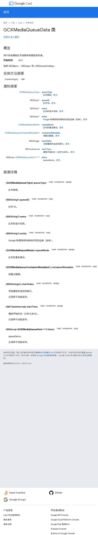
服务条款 (7, 520)
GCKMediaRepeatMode (29, 125)
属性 (17, 37)
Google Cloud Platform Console (65, 520)
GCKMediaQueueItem (25, 157)
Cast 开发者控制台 (11, 515)
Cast (23, 3)
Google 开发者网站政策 (46, 355)
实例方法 (8, 37)
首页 (6, 12)
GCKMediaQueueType (30, 92)
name (44, 108)
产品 (13, 23)
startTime (46, 149)
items (44, 157)
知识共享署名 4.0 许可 (48, 352)
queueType (47, 92)
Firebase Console (58, 529)
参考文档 (29, 23)
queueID (46, 100)
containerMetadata (51, 133)
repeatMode (47, 125)
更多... (56, 95)
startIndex (46, 141)
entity (44, 116)
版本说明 (7, 524)
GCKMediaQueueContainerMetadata (21, 133)
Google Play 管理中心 (60, 524)
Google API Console (59, 515)
